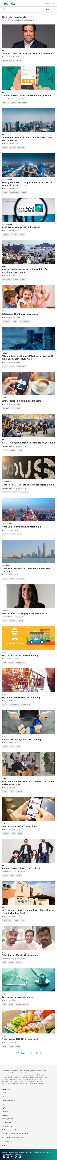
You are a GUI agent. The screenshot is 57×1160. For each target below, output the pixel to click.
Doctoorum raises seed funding (18, 997)
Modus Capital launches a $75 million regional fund (28, 484)
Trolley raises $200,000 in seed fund (20, 1039)
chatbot (6, 408)
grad (20, 450)
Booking (12, 103)
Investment (7, 279)
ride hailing (20, 663)
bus (4, 103)
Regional (5, 482)
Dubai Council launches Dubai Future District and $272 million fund (27, 139)
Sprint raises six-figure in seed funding (21, 739)
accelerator (14, 705)
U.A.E (3, 51)
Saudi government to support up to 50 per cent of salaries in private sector (27, 184)
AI (12, 408)
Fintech (5, 534)
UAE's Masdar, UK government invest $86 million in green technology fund (28, 911)
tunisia (19, 791)
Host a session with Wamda (11, 1130)
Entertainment (25, 321)
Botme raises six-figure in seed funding (21, 400)
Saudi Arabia (7, 179)
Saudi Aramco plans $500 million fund (21, 227)
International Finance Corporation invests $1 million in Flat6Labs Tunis (28, 783)
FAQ (3, 1096)
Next (37, 1053)
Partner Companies (8, 1100)
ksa (19, 534)
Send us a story (7, 1126)
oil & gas (14, 234)
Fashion (5, 833)
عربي (53, 9)
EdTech (5, 875)
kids (15, 321)
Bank (23, 279)
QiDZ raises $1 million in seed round (20, 314)
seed (18, 408)
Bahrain (5, 353)
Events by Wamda (8, 1119)
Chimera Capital (8, 61)
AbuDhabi (20, 579)
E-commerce (26, 705)
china (12, 366)
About (47, 3)
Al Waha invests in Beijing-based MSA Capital (24, 613)
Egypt (4, 398)
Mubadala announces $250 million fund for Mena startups (27, 570)
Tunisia (4, 778)
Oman (4, 266)
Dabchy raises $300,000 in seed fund (20, 826)
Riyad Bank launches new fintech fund (21, 526)
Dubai (5, 148)
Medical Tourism (22, 1004)
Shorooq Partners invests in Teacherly (21, 868)
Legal (3, 1104)
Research (5, 1115)
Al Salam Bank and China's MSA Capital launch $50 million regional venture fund (27, 357)
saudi (5, 192)
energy (5, 234)
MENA (11, 579)
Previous (21, 1053)
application (22, 103)
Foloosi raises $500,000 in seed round (20, 955)
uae (23, 920)
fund (19, 61)
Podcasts (5, 1111)
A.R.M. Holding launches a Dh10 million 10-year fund (28, 442)
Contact (52, 3)
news (4, 791)
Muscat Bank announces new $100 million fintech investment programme (27, 270)
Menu (48, 9)
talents (12, 450)
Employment (14, 192)
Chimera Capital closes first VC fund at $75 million (27, 53)
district (21, 148)
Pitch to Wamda (7, 1141)
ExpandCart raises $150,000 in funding (21, 697)
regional (6, 492)
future (12, 148)
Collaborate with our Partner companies (15, 1133)
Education (6, 321)
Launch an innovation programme (13, 1137)
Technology (7, 920)
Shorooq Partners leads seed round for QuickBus (26, 95)
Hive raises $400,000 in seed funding (20, 655)
